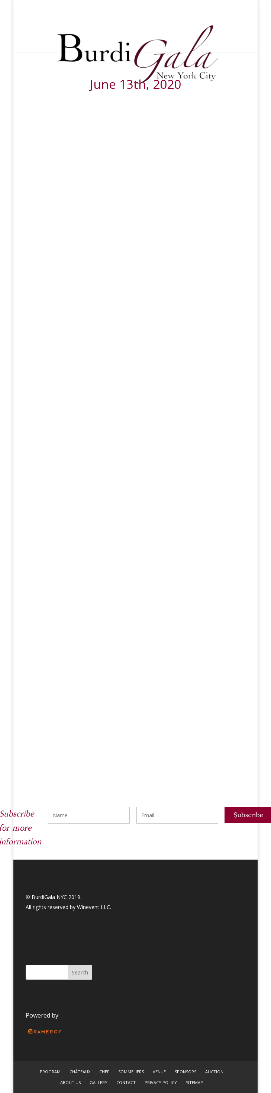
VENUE (159, 1071)
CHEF (104, 1071)
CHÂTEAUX (80, 1071)
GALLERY (98, 1082)
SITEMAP (194, 1082)
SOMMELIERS (131, 1071)
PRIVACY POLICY (161, 1082)
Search (80, 972)
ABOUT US (70, 1082)
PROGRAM (50, 1071)
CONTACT (126, 1082)
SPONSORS (185, 1071)
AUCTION (214, 1071)
